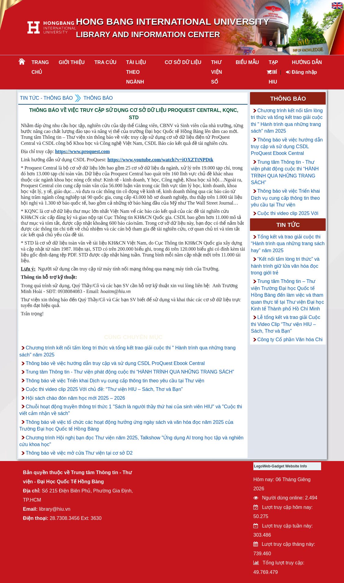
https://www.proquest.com (82, 151)
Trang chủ (40, 67)
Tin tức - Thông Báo (46, 98)
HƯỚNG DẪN (307, 62)
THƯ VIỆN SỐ (216, 72)
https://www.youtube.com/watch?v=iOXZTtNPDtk (160, 159)
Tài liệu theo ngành (136, 72)
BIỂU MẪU (247, 62)
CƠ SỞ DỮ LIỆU (183, 62)
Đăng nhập (301, 72)
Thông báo (98, 98)
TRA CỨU (105, 62)
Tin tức (288, 225)
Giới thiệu (72, 62)
